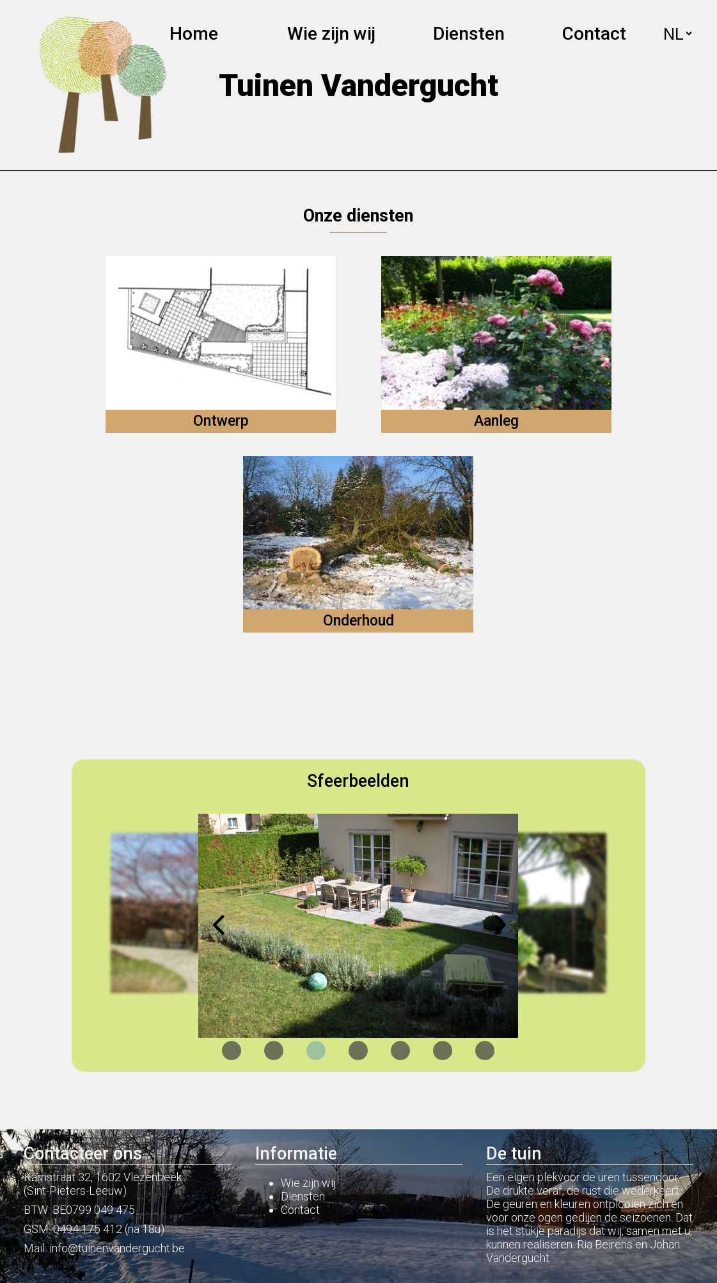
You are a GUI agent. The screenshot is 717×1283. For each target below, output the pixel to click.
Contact (594, 33)
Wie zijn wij (331, 33)
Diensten (303, 1196)
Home (193, 33)
